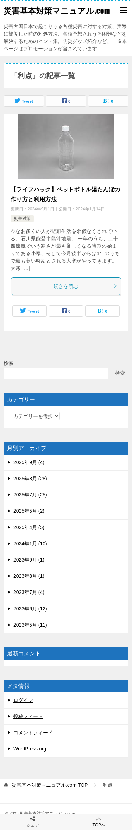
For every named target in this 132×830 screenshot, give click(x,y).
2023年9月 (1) (28, 560)
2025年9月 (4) (28, 462)
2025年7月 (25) (30, 495)
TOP (50, 785)
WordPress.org (29, 749)
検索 (8, 363)
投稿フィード (28, 716)
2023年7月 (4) (28, 592)
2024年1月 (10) (30, 543)
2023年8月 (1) (28, 576)
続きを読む (86, 286)
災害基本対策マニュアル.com (57, 10)
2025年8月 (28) (30, 478)
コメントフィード (33, 732)
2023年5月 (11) (30, 625)
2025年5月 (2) (28, 511)
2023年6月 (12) (30, 609)
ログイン (23, 700)
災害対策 (22, 218)
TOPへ (99, 822)
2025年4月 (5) (28, 527)
